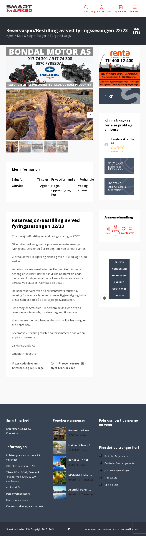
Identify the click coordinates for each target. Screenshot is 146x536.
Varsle (130, 231)
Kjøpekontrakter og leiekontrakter (25, 506)
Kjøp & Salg (25, 36)
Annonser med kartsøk (126, 529)
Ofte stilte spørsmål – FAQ (20, 466)
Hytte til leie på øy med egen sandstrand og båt (80, 445)
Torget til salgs (60, 36)
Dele (108, 231)
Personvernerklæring (18, 493)
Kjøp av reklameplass (18, 500)
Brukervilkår (13, 487)
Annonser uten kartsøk (98, 529)
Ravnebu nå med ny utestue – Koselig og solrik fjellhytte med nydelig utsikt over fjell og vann (80, 430)
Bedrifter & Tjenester (113, 456)
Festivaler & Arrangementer (117, 463)
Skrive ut (115, 231)
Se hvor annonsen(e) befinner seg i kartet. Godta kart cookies (119, 279)
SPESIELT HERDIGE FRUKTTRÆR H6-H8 (80, 474)
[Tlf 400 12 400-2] (119, 67)
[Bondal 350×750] (49, 67)
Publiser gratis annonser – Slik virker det (23, 457)
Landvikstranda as (122, 141)
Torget (41, 36)
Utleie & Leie (108, 485)
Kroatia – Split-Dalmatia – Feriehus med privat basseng (80, 460)
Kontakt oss (13, 433)
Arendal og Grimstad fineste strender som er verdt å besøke (80, 489)
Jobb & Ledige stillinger (114, 470)
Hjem (10, 36)
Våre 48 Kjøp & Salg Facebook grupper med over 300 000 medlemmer (22, 477)
